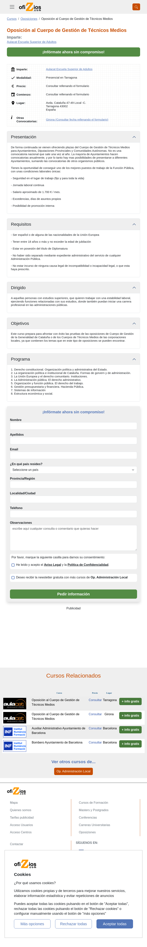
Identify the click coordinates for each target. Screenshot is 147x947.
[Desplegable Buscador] (136, 6)
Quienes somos (20, 810)
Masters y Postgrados (94, 810)
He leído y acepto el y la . (62, 564)
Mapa (14, 802)
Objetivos (20, 323)
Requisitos (21, 224)
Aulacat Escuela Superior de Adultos (31, 42)
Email (14, 449)
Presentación (23, 136)
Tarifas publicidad (22, 817)
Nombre (15, 420)
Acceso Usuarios (21, 825)
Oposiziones (87, 832)
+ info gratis (130, 701)
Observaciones (21, 522)
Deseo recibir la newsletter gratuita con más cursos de (72, 577)
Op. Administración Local (74, 771)
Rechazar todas (73, 924)
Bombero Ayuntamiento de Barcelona (57, 742)
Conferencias (88, 817)
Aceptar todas (115, 924)
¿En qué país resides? (26, 464)
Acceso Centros (21, 832)
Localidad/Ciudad (22, 493)
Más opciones (32, 924)
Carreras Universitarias (94, 825)
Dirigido (18, 287)
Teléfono (16, 508)
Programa (20, 359)
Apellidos (17, 434)
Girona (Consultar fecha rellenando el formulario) (77, 119)
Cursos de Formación (93, 802)
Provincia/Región (22, 478)
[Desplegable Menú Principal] (12, 7)
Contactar (16, 844)
